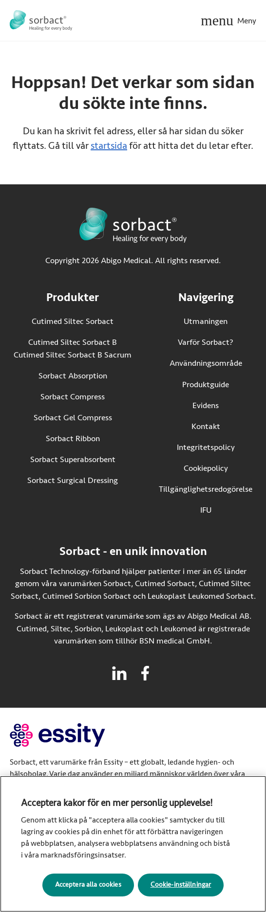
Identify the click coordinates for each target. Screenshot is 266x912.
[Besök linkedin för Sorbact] (119, 673)
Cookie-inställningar (181, 887)
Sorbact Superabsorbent (72, 459)
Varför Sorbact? (205, 342)
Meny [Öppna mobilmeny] (246, 21)
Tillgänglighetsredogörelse (205, 489)
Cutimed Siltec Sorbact (73, 321)
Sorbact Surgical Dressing (72, 480)
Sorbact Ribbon (73, 438)
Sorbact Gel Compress (73, 417)
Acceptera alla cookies (88, 887)
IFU (226, 509)
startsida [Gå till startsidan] (109, 146)
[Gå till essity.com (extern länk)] (75, 735)
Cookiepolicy (206, 468)
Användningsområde (206, 363)
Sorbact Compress (72, 397)
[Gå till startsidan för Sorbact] (41, 20)
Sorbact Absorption (72, 376)
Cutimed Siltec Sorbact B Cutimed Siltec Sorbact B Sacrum (73, 348)
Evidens (205, 405)
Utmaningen (206, 321)
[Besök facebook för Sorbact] (145, 673)
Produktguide (205, 384)
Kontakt (205, 426)
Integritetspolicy (206, 447)
